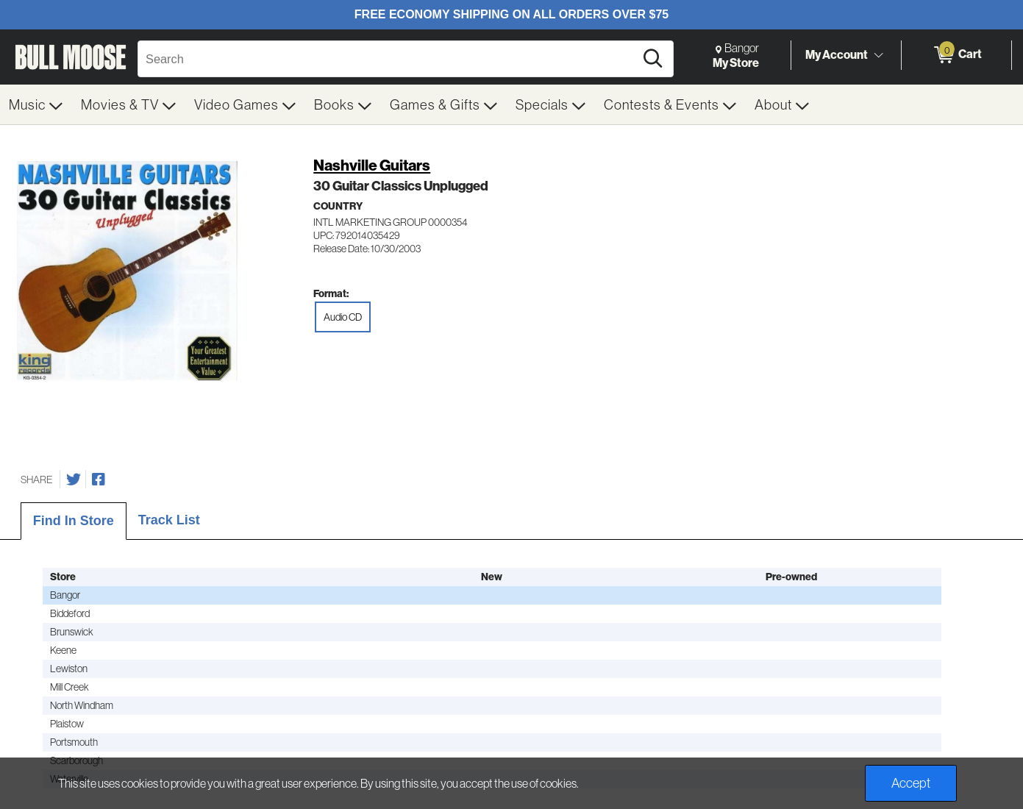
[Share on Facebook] (98, 479)
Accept (910, 782)
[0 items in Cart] (956, 55)
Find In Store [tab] (73, 520)
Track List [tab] (169, 520)
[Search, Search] (388, 58)
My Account (836, 54)
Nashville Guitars (371, 165)
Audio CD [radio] (343, 317)
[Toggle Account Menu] (878, 55)
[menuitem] (36, 104)
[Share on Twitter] (73, 479)
